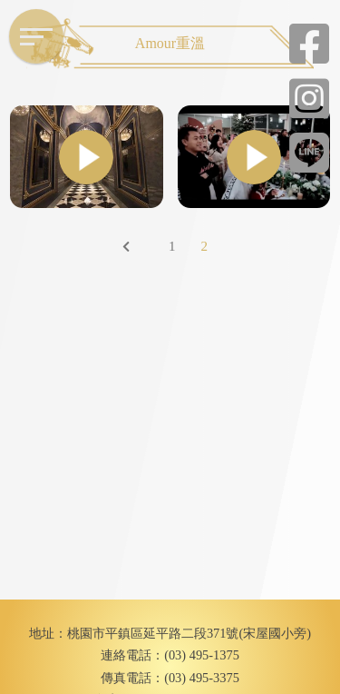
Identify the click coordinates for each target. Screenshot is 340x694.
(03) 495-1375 (201, 655)
